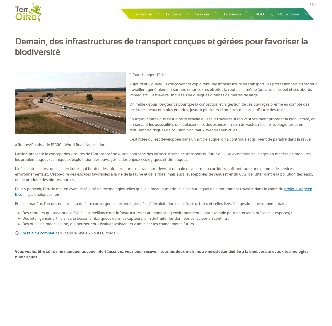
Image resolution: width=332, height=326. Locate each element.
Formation (232, 14)
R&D (260, 14)
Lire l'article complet (37, 233)
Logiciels (173, 14)
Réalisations (288, 14)
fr (311, 4)
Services (202, 14)
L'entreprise (142, 14)
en (316, 4)
